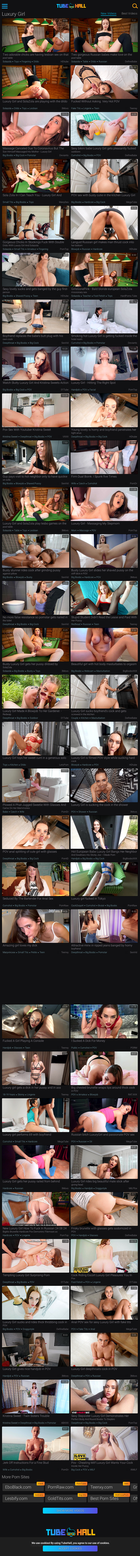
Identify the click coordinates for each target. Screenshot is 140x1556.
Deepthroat (9, 342)
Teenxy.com (109, 1486)
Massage (84, 530)
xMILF (134, 1469)
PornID (65, 858)
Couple (75, 718)
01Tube (65, 389)
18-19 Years (9, 1094)
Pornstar (31, 155)
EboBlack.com (24, 1486)
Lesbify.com (24, 1497)
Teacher (87, 295)
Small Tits (8, 202)
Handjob (75, 389)
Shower (82, 811)
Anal (92, 1329)
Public (74, 1047)
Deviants (64, 155)
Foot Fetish (99, 295)
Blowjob (75, 249)
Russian (102, 61)
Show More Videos (70, 1510)
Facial (92, 389)
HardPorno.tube (128, 295)
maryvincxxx (9, 952)
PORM (134, 1047)
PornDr (133, 483)
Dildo (36, 61)
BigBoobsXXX (130, 671)
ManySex (64, 202)
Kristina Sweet (10, 436)
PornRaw (64, 905)
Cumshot (76, 155)
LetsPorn (64, 764)
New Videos (108, 13)
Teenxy (133, 108)
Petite (34, 952)
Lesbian (33, 108)
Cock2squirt (77, 905)
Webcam (89, 671)
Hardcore (89, 202)
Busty (29, 577)
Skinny (21, 1094)
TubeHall (71, 6)
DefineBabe (131, 61)
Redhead (76, 624)
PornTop (64, 249)
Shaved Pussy (23, 295)
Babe (6, 811)
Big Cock (20, 155)
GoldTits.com (67, 1497)
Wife (74, 483)
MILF (92, 1469)
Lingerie (87, 108)
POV (98, 155)
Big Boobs (8, 155)
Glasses (18, 1047)
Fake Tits (76, 108)
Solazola (7, 61)
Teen (96, 108)
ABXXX (65, 1422)
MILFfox (133, 1188)
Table (85, 61)
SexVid (65, 342)
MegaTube (131, 202)
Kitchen (84, 718)
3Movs (65, 108)
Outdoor (33, 718)
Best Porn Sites (109, 1497)
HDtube (65, 61)
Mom (74, 530)
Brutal (101, 905)
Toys (16, 61)
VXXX (66, 436)
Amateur (32, 249)
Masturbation (103, 671)
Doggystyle (101, 1188)
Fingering (26, 61)
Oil (90, 1141)
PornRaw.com (67, 1486)
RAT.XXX (132, 1094)
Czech (81, 483)
